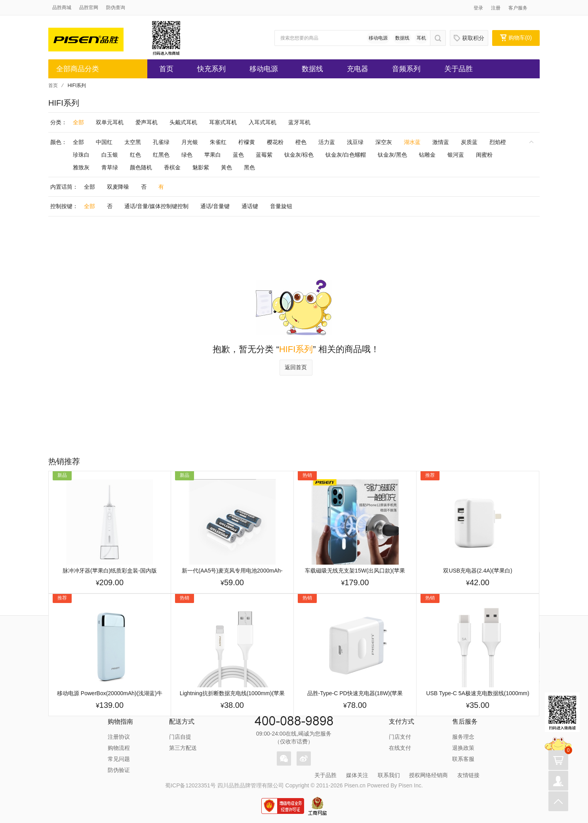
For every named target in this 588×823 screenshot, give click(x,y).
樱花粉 (275, 142)
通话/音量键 (215, 206)
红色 (135, 155)
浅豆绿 (355, 142)
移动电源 (378, 38)
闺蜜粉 (484, 155)
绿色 (186, 155)
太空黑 (132, 142)
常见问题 (119, 759)
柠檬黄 (246, 142)
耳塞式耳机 (223, 122)
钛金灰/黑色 (392, 155)
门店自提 (180, 737)
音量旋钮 (281, 206)
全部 (78, 122)
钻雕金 (427, 155)
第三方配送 (183, 748)
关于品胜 (458, 69)
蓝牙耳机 (299, 122)
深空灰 (383, 142)
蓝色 (238, 155)
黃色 (226, 167)
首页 (166, 69)
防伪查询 (115, 7)
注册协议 (119, 737)
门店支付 (400, 737)
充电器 (357, 69)
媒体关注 (357, 775)
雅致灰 (81, 167)
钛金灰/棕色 (299, 155)
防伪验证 (119, 770)
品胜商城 (61, 7)
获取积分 (469, 38)
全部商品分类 (77, 69)
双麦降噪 (118, 187)
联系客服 (463, 759)
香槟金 (172, 167)
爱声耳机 (146, 122)
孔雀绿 (161, 142)
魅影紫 (200, 167)
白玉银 (109, 155)
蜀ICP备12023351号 (190, 785)
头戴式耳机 (183, 122)
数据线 (402, 38)
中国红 (104, 142)
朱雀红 (218, 142)
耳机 (421, 38)
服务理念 (463, 737)
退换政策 (463, 748)
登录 (478, 8)
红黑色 (161, 155)
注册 (495, 8)
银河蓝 (455, 155)
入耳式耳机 (262, 122)
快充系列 (211, 69)
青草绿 (109, 167)
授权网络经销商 (428, 775)
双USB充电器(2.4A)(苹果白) (477, 570)
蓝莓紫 (264, 155)
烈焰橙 (497, 142)
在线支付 (400, 748)
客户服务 (517, 8)
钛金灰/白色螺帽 (345, 155)
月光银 (189, 142)
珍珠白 (81, 155)
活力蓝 (326, 142)
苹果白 (212, 155)
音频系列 (406, 69)
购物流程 (119, 748)
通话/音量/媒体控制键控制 (156, 206)
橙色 (300, 142)
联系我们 (389, 775)
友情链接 (468, 775)
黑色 (249, 167)
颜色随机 (141, 167)
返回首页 (296, 367)
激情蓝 (440, 142)
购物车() (516, 37)
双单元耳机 (110, 122)
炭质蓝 (469, 142)
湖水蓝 (412, 142)
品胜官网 (88, 7)
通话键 (250, 206)
